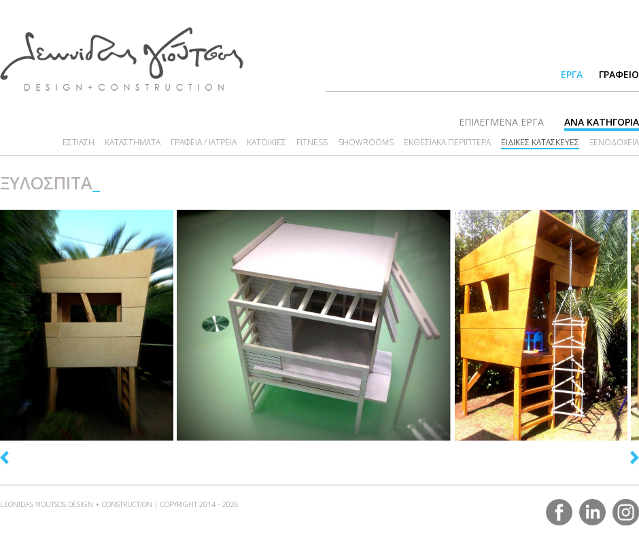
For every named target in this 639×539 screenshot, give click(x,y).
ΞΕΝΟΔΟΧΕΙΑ (614, 142)
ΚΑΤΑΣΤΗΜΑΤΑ (132, 142)
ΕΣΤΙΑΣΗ (78, 142)
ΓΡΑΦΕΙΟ (619, 74)
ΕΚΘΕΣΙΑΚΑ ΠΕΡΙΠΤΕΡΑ (447, 142)
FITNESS (312, 142)
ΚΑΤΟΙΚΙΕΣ (266, 142)
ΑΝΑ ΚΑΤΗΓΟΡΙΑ (601, 121)
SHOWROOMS (366, 142)
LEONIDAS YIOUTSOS (121, 59)
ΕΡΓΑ (572, 74)
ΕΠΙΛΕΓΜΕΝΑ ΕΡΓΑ (501, 121)
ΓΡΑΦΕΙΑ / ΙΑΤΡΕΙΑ (204, 142)
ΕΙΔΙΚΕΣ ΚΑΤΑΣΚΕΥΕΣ (540, 142)
